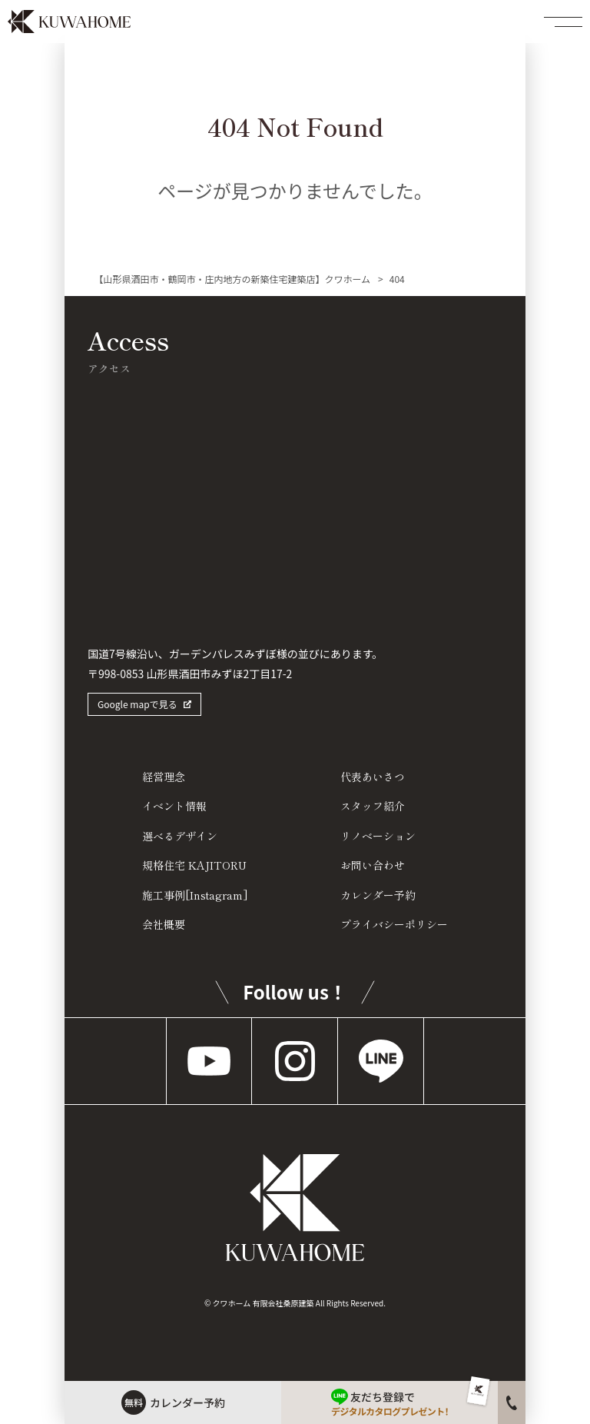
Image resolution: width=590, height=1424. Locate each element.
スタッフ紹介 (372, 805)
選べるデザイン (179, 835)
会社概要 (163, 924)
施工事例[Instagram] (195, 895)
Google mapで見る (137, 703)
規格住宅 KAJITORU (194, 865)
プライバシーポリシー (394, 924)
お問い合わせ (372, 865)
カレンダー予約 (378, 895)
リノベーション (378, 835)
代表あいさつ (372, 776)
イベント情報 (174, 805)
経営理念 (163, 776)
